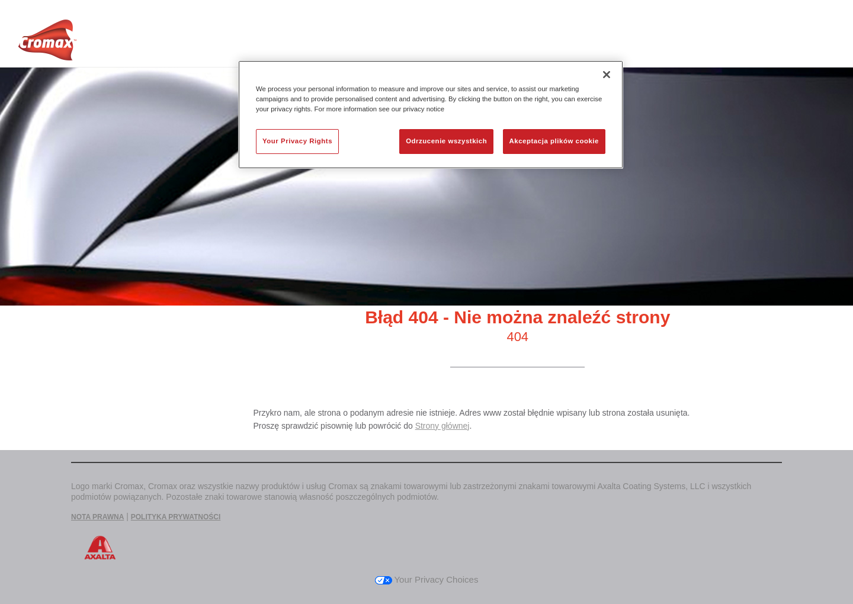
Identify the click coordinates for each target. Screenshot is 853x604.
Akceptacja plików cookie (554, 140)
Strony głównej (442, 425)
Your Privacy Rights (297, 140)
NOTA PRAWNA (97, 517)
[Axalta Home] (47, 43)
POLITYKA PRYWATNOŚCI (176, 517)
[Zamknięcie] (607, 75)
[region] (430, 114)
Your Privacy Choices (427, 579)
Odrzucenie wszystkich (446, 140)
